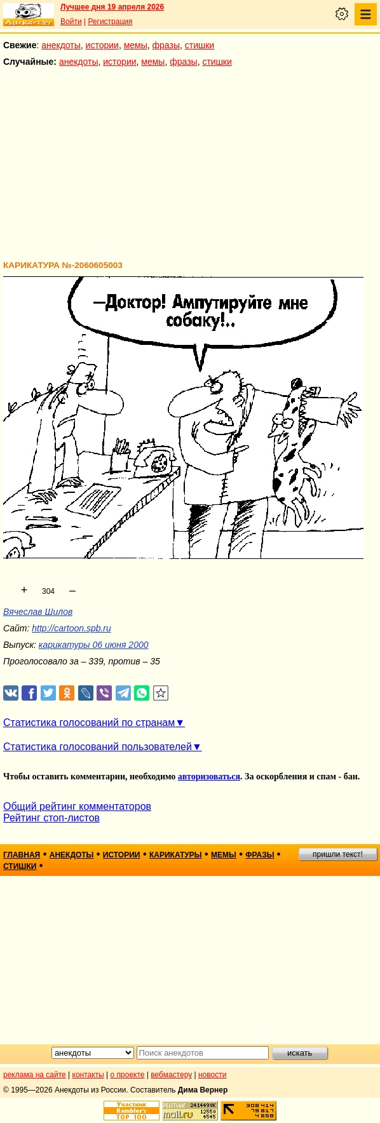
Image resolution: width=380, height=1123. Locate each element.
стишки (199, 45)
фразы (166, 45)
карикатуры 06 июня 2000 (94, 645)
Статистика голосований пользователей (97, 746)
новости (212, 1074)
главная (21, 855)
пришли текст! (338, 854)
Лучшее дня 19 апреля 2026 (112, 7)
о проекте (128, 1074)
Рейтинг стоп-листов (51, 817)
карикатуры (175, 855)
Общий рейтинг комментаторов (77, 806)
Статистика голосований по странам (89, 722)
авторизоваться (209, 776)
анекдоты (61, 45)
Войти (71, 21)
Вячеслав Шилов (37, 612)
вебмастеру (171, 1074)
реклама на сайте (34, 1074)
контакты (88, 1074)
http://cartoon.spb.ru (71, 628)
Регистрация (110, 21)
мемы (135, 45)
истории (102, 45)
